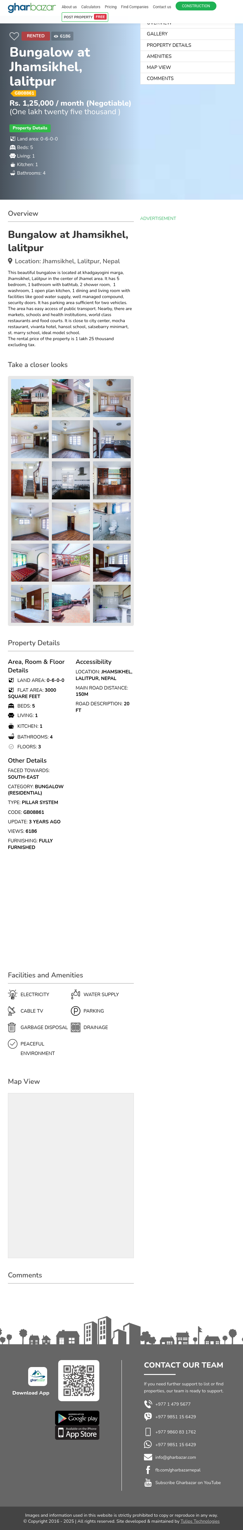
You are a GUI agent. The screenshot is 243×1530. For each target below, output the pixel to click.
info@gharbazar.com (175, 1457)
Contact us (162, 7)
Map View (159, 67)
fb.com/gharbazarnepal (178, 1470)
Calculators (90, 7)
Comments (160, 78)
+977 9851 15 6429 (170, 1417)
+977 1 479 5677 (167, 1404)
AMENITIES (159, 56)
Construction (196, 6)
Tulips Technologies (200, 1521)
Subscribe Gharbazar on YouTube (188, 1483)
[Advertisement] (71, 914)
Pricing (110, 7)
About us (69, 7)
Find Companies (135, 7)
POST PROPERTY (85, 17)
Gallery (157, 34)
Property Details (169, 45)
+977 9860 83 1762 (175, 1432)
